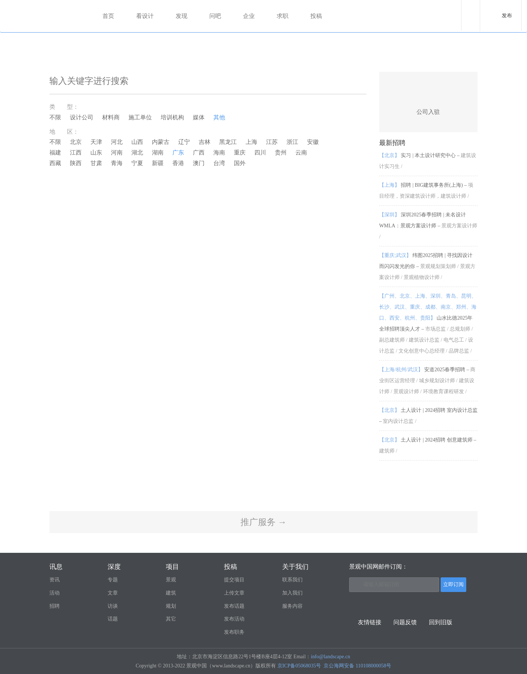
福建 (55, 152)
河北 (117, 142)
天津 (96, 142)
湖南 (158, 152)
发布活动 (234, 619)
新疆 (158, 163)
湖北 (137, 152)
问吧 (215, 16)
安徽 (313, 142)
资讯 (54, 579)
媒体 (199, 117)
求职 (282, 16)
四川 (260, 152)
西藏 (55, 163)
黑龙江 (228, 142)
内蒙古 (160, 142)
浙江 (292, 142)
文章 (113, 593)
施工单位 (140, 117)
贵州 (281, 152)
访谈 (113, 606)
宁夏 (137, 163)
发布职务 (234, 632)
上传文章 (234, 593)
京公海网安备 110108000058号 (357, 666)
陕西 (76, 163)
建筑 (171, 593)
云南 (301, 152)
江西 (76, 152)
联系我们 (292, 579)
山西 (137, 142)
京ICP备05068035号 (299, 666)
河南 (117, 152)
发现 (181, 16)
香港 (178, 163)
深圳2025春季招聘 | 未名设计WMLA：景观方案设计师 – (428, 225)
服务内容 (292, 606)
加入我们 (292, 593)
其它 (171, 619)
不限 (55, 117)
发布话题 (234, 606)
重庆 (240, 152)
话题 (113, 619)
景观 (171, 579)
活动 (54, 593)
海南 (219, 152)
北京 (76, 142)
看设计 (145, 16)
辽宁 (184, 142)
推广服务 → (263, 522)
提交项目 (234, 579)
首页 (108, 16)
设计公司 (81, 117)
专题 (113, 579)
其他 (219, 117)
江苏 (272, 142)
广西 (199, 152)
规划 (171, 606)
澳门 (199, 163)
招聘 (54, 606)
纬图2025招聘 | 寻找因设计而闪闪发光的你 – (427, 266)
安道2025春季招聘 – (427, 380)
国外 (240, 163)
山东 (96, 152)
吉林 (204, 142)
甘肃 (96, 163)
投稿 (316, 16)
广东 (178, 152)
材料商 (111, 117)
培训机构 (172, 117)
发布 (507, 15)
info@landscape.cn (330, 656)
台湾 (219, 163)
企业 (249, 16)
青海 (117, 163)
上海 (251, 142)
